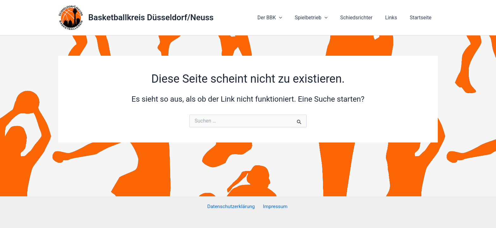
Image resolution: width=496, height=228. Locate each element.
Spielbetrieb (320, 17)
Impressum (275, 207)
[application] (290, 17)
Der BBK (281, 17)
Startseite (422, 18)
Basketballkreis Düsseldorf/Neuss (151, 17)
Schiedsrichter (362, 18)
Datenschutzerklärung (232, 207)
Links (395, 18)
